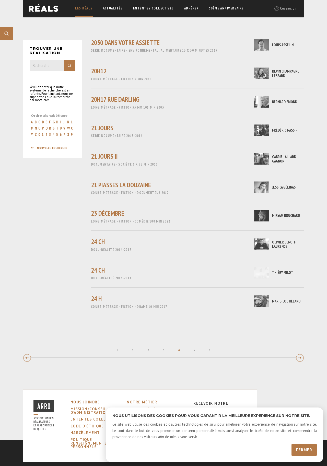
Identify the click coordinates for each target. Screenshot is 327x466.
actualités (113, 8)
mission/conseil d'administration (90, 410)
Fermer (304, 449)
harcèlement (85, 432)
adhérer (191, 8)
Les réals (84, 8)
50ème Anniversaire (226, 8)
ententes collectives (153, 8)
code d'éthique (87, 426)
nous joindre (85, 402)
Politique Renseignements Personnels (89, 443)
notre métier (142, 402)
